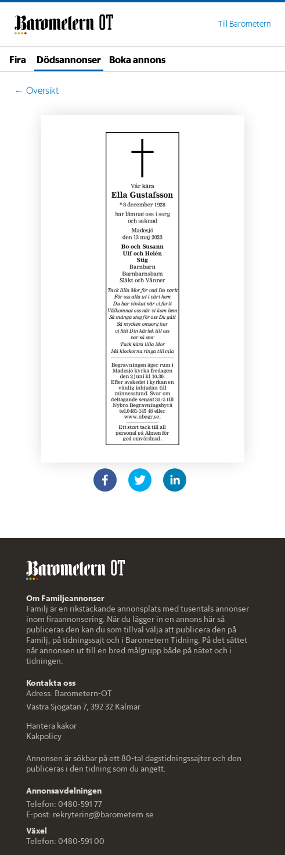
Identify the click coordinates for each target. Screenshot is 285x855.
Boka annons (137, 59)
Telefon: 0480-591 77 (64, 804)
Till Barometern (244, 24)
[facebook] (105, 480)
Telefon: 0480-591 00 (65, 841)
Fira (17, 59)
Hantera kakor (51, 726)
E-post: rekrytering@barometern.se (90, 814)
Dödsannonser (69, 59)
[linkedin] (174, 480)
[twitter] (139, 480)
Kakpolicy (44, 736)
